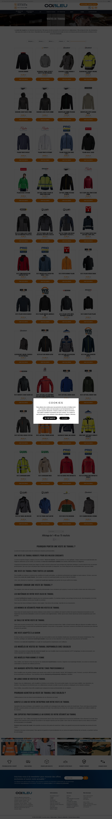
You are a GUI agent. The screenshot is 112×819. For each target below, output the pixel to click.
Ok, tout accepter (50, 418)
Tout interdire (64, 418)
